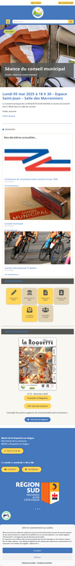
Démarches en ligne (29, 299)
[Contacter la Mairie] (13, 292)
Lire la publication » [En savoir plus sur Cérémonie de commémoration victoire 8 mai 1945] (12, 186)
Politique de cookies (29, 563)
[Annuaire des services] (61, 292)
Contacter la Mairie (13, 299)
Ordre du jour (8, 116)
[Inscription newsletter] (29, 310)
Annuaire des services (61, 299)
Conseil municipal (14, 223)
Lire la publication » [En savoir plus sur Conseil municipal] (12, 230)
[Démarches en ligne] (29, 292)
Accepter (37, 550)
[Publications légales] (45, 292)
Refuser (37, 557)
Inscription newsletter (29, 316)
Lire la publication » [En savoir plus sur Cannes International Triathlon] (12, 274)
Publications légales (45, 299)
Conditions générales (44, 563)
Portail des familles (45, 316)
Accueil (8, 75)
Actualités (10, 31)
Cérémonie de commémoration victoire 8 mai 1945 (31, 179)
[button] (8, 22)
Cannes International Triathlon (20, 268)
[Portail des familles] (45, 310)
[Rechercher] (71, 21)
